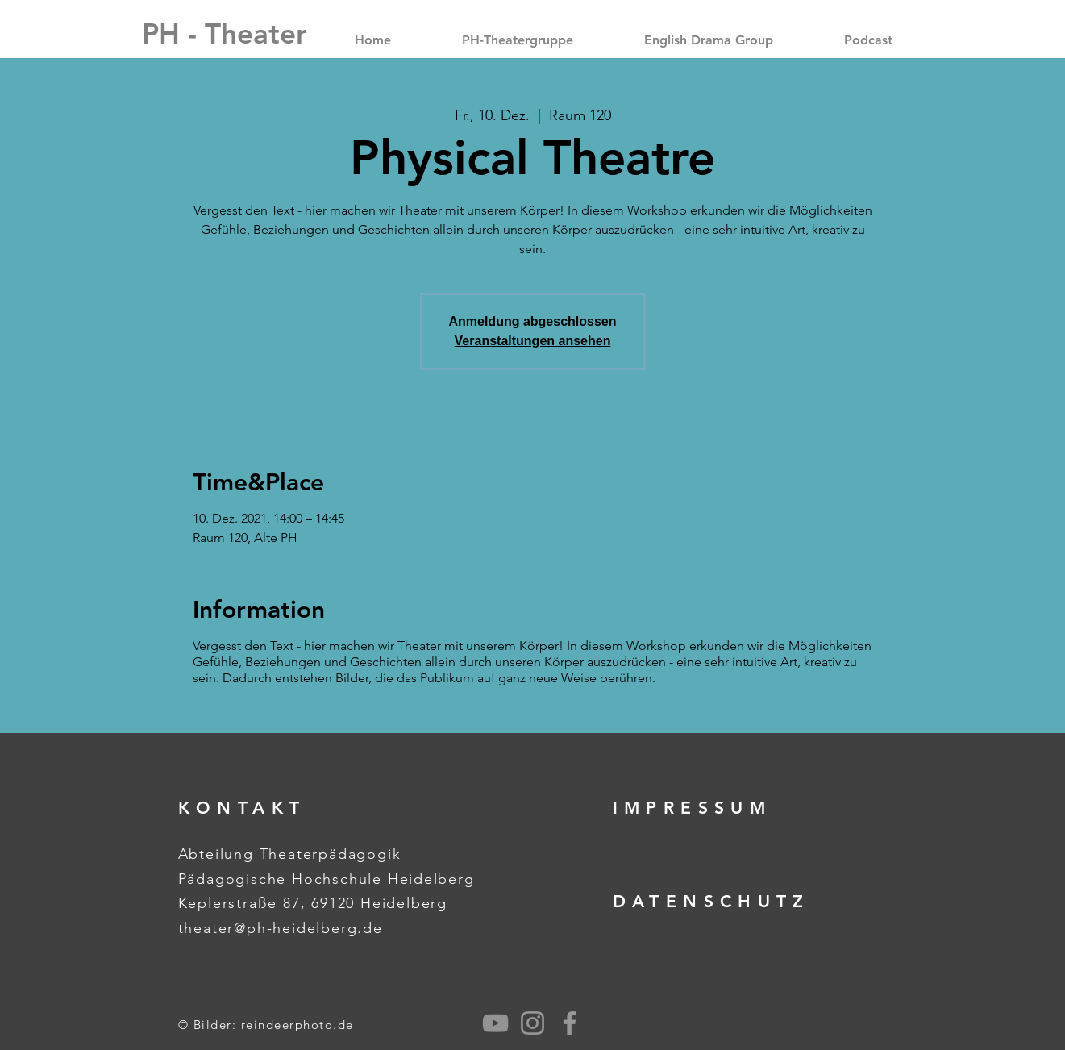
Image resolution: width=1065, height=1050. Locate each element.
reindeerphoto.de (297, 1024)
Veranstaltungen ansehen (533, 341)
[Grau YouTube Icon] (495, 1023)
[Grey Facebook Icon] (569, 1023)
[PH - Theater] (224, 33)
